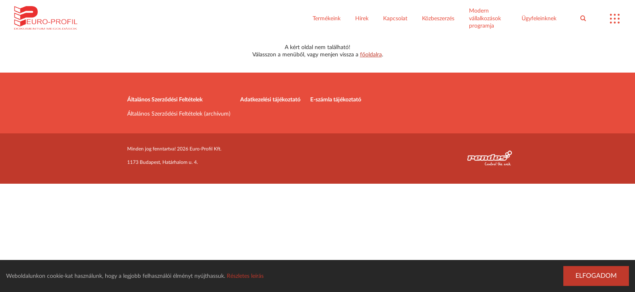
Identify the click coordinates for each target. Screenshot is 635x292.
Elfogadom (596, 276)
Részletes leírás (245, 276)
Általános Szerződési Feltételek (164, 100)
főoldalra (371, 55)
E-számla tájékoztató (335, 100)
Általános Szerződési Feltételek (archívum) (178, 114)
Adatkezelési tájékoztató (270, 100)
